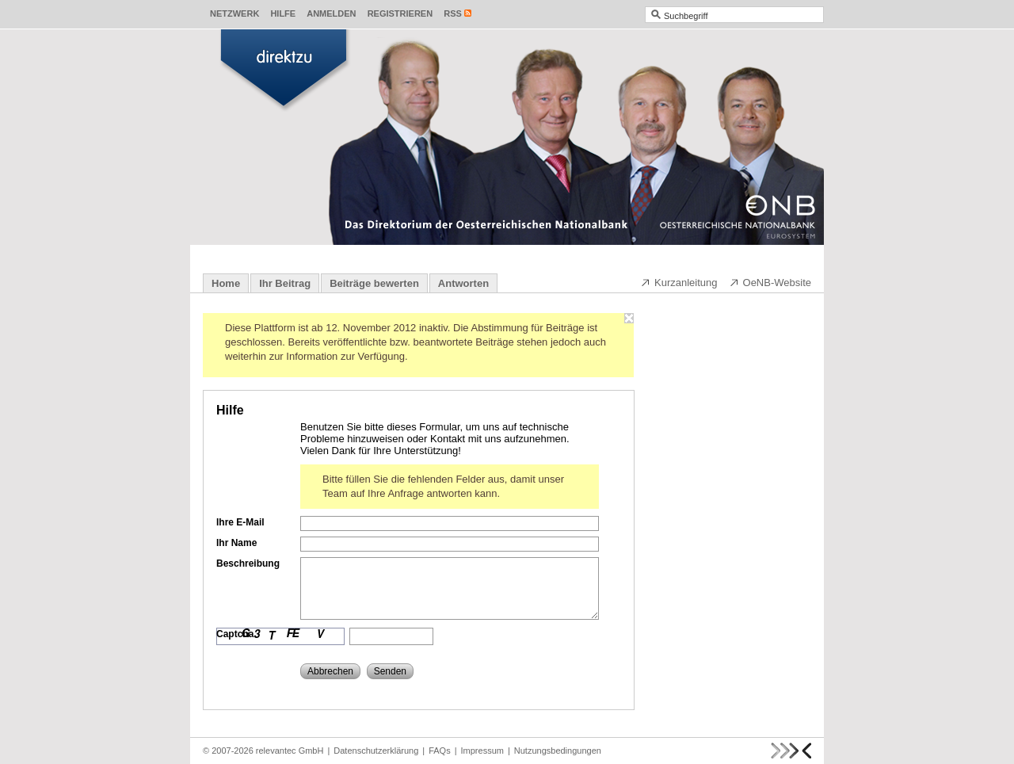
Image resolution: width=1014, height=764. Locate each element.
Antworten (463, 283)
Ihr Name (236, 542)
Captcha (235, 634)
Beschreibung (248, 563)
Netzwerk (234, 13)
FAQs (440, 750)
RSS (453, 13)
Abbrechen (330, 671)
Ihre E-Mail (240, 522)
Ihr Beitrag (285, 283)
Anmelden (331, 13)
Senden (390, 671)
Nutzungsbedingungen (557, 750)
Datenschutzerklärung (376, 750)
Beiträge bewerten (374, 283)
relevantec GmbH (290, 750)
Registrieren (400, 13)
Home (226, 283)
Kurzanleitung (679, 282)
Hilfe (282, 13)
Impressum (482, 750)
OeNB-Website (770, 282)
